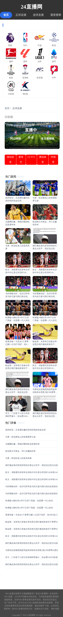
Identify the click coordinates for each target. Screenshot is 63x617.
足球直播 (20, 14)
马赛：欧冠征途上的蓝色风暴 (18, 458)
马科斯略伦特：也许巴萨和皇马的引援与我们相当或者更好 (31, 486)
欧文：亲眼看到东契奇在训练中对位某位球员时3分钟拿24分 (31, 472)
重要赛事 (55, 14)
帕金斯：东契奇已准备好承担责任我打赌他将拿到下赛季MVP (31, 522)
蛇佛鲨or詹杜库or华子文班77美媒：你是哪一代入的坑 (29, 500)
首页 (6, 14)
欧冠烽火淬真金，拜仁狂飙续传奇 (20, 451)
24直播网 (31, 7)
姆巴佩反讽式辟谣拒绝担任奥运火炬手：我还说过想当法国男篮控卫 (31, 465)
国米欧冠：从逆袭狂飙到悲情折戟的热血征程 (25, 430)
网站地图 (55, 609)
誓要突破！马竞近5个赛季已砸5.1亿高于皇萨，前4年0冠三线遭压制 (31, 515)
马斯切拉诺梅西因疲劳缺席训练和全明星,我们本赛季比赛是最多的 (31, 550)
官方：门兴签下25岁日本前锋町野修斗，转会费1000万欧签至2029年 (31, 557)
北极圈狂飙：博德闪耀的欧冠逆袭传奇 (22, 444)
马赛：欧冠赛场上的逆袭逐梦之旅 (20, 437)
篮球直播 (38, 14)
